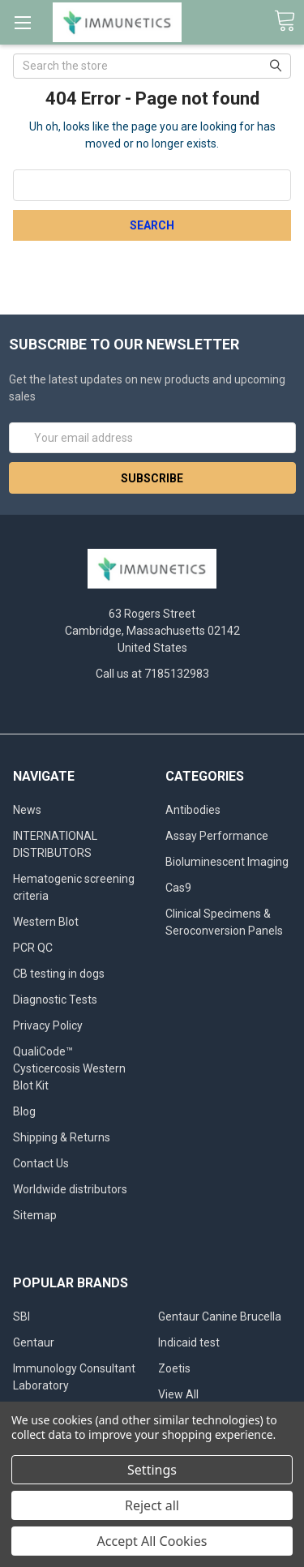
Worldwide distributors (70, 1189)
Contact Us (41, 1163)
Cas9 (178, 887)
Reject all (152, 1505)
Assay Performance (216, 835)
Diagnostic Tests (55, 999)
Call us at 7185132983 (152, 673)
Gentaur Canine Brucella (219, 1316)
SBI (21, 1316)
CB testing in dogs (59, 973)
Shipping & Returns (61, 1137)
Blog (24, 1111)
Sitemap (35, 1215)
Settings (152, 1470)
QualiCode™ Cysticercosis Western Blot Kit (69, 1068)
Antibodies (193, 809)
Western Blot (46, 921)
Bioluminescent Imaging (227, 861)
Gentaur (33, 1342)
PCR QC (33, 947)
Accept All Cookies (152, 1541)
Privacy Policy (48, 1025)
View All (178, 1394)
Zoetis (174, 1368)
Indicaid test (189, 1342)
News (27, 809)
